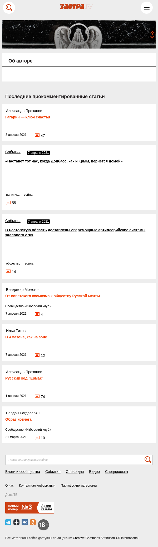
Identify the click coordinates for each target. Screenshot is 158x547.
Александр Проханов (24, 111)
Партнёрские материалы (79, 485)
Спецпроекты (116, 471)
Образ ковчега (18, 419)
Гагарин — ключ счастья (27, 117)
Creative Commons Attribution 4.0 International (106, 538)
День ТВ (11, 495)
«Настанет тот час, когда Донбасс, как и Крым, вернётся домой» (63, 161)
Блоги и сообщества (22, 471)
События (13, 152)
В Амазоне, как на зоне (26, 337)
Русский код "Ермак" (24, 378)
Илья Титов (16, 331)
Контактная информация (37, 485)
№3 (26, 506)
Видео (94, 471)
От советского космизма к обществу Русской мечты (52, 296)
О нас (9, 485)
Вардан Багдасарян (22, 413)
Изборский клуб (38, 306)
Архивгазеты (46, 507)
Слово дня (75, 471)
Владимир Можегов (22, 289)
